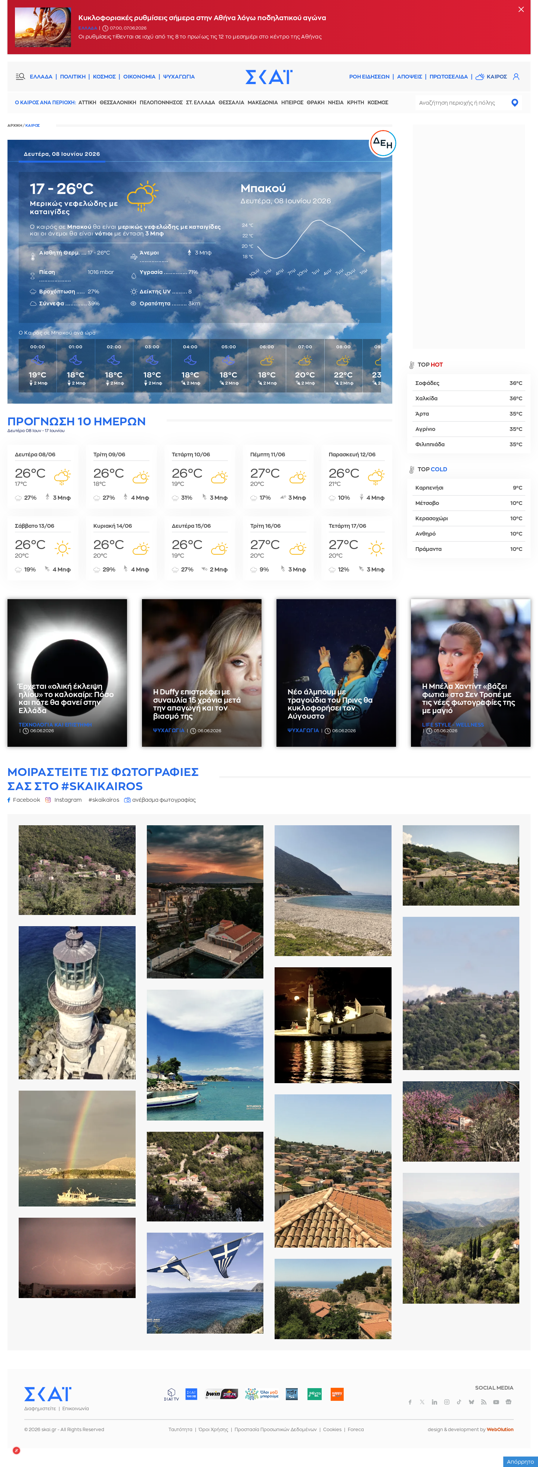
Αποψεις (409, 76)
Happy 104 (337, 1394)
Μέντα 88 (314, 1394)
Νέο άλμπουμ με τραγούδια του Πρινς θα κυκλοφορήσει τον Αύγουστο (330, 704)
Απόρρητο (520, 1461)
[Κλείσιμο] (521, 10)
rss (484, 1402)
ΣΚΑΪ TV (171, 1394)
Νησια (336, 102)
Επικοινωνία (75, 1408)
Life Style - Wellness (453, 724)
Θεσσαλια (231, 102)
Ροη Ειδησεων (369, 76)
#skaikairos (104, 799)
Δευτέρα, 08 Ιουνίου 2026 (62, 154)
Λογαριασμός (516, 77)
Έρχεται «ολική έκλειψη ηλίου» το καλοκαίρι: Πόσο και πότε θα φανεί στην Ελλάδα (66, 699)
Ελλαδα (87, 28)
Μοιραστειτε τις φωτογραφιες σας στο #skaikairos (103, 779)
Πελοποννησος (161, 102)
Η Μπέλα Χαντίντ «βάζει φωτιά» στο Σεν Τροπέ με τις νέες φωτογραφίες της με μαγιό (468, 699)
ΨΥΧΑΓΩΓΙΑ (179, 76)
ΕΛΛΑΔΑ (41, 76)
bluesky (471, 1402)
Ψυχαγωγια (169, 730)
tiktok (459, 1402)
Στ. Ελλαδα (200, 102)
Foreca (356, 1429)
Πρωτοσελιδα (449, 76)
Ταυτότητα (180, 1429)
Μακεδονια (263, 102)
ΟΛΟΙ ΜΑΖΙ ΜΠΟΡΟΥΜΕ (255, 1397)
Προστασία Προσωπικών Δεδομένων (276, 1429)
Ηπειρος (292, 102)
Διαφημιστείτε (40, 1408)
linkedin (434, 1402)
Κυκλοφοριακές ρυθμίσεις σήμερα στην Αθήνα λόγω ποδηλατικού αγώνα (202, 18)
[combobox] (468, 102)
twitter (422, 1402)
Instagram (68, 799)
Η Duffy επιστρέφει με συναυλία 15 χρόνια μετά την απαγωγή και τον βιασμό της (197, 704)
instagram (447, 1402)
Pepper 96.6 (291, 1394)
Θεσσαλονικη (118, 102)
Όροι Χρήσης (213, 1429)
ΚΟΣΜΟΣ (104, 76)
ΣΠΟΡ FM (221, 1394)
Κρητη (355, 102)
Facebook (26, 799)
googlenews (508, 1402)
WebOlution (500, 1429)
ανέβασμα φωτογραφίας (164, 799)
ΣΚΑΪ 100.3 (191, 1394)
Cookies (332, 1429)
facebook (410, 1402)
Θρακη (316, 102)
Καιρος (497, 76)
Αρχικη (14, 125)
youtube (496, 1402)
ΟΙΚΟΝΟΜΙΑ (139, 76)
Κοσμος (378, 102)
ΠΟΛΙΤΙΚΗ (73, 76)
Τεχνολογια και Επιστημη (55, 724)
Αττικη (87, 102)
